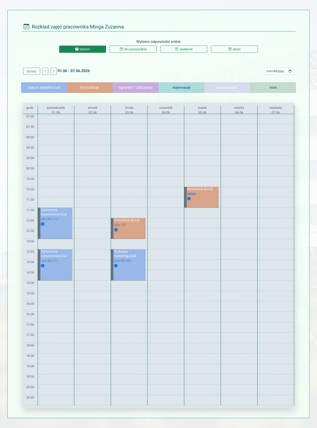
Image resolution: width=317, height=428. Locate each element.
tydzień (82, 49)
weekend (183, 49)
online (191, 193)
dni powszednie (133, 49)
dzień (234, 49)
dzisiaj (31, 71)
